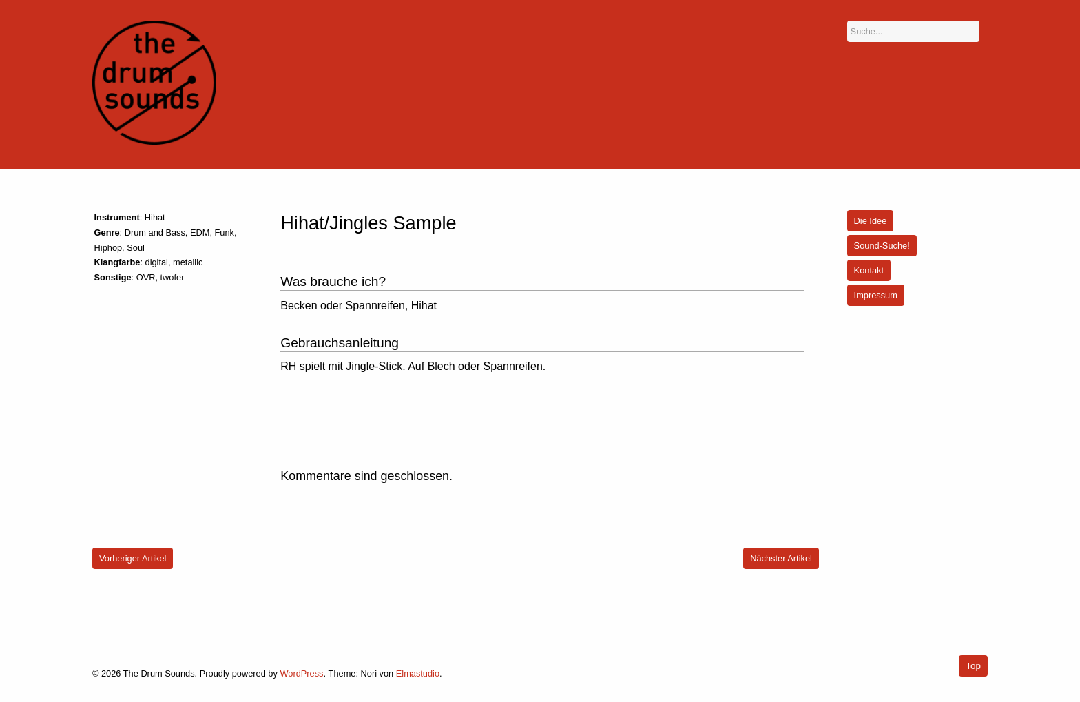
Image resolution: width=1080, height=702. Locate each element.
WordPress (301, 673)
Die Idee (870, 221)
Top (973, 666)
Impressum (875, 295)
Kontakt (869, 270)
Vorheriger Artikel (132, 558)
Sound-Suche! (882, 245)
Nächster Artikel (781, 558)
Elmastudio (417, 673)
